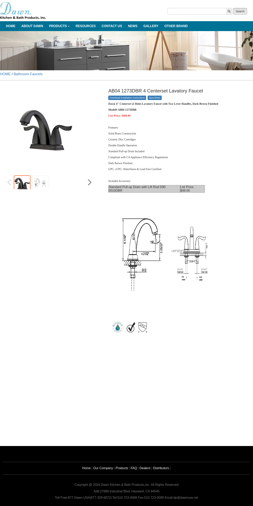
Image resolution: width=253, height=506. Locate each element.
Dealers (145, 468)
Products (122, 468)
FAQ (134, 468)
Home (86, 468)
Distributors (161, 468)
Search (240, 11)
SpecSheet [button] (154, 97)
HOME (5, 74)
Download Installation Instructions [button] (127, 97)
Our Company (103, 468)
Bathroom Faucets (28, 74)
